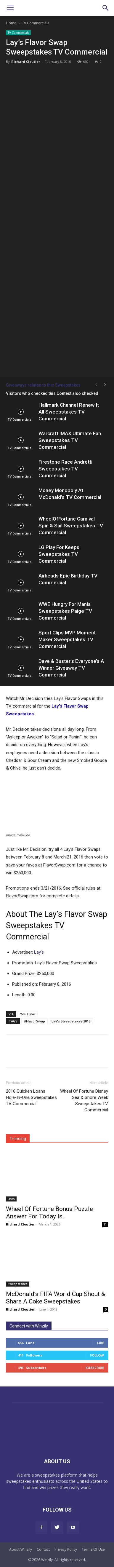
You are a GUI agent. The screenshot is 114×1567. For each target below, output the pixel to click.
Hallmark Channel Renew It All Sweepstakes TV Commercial (68, 412)
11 (105, 1224)
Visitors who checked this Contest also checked (52, 393)
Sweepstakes (18, 1284)
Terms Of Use (93, 1549)
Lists (11, 1199)
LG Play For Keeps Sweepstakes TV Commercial (58, 554)
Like (100, 1343)
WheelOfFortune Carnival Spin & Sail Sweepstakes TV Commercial (70, 525)
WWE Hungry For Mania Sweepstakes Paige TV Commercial (65, 611)
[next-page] (105, 385)
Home (11, 22)
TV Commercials (35, 22)
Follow (97, 1355)
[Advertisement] (57, 125)
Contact (43, 1549)
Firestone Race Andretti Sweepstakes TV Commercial (65, 468)
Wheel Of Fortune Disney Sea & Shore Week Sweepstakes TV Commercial (84, 1101)
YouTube (27, 1014)
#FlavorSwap (34, 1021)
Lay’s (39, 952)
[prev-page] (96, 385)
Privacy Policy (65, 1549)
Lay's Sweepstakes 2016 (71, 1021)
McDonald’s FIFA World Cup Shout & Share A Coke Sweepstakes (55, 1297)
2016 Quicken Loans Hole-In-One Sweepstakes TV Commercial (31, 1097)
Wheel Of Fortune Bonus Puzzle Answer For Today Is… (49, 1212)
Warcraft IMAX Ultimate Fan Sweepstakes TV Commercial (69, 440)
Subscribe (95, 1367)
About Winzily (20, 1549)
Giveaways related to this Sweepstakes (43, 385)
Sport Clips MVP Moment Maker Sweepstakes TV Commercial (67, 639)
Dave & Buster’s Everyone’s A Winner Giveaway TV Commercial (71, 668)
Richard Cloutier (25, 61)
